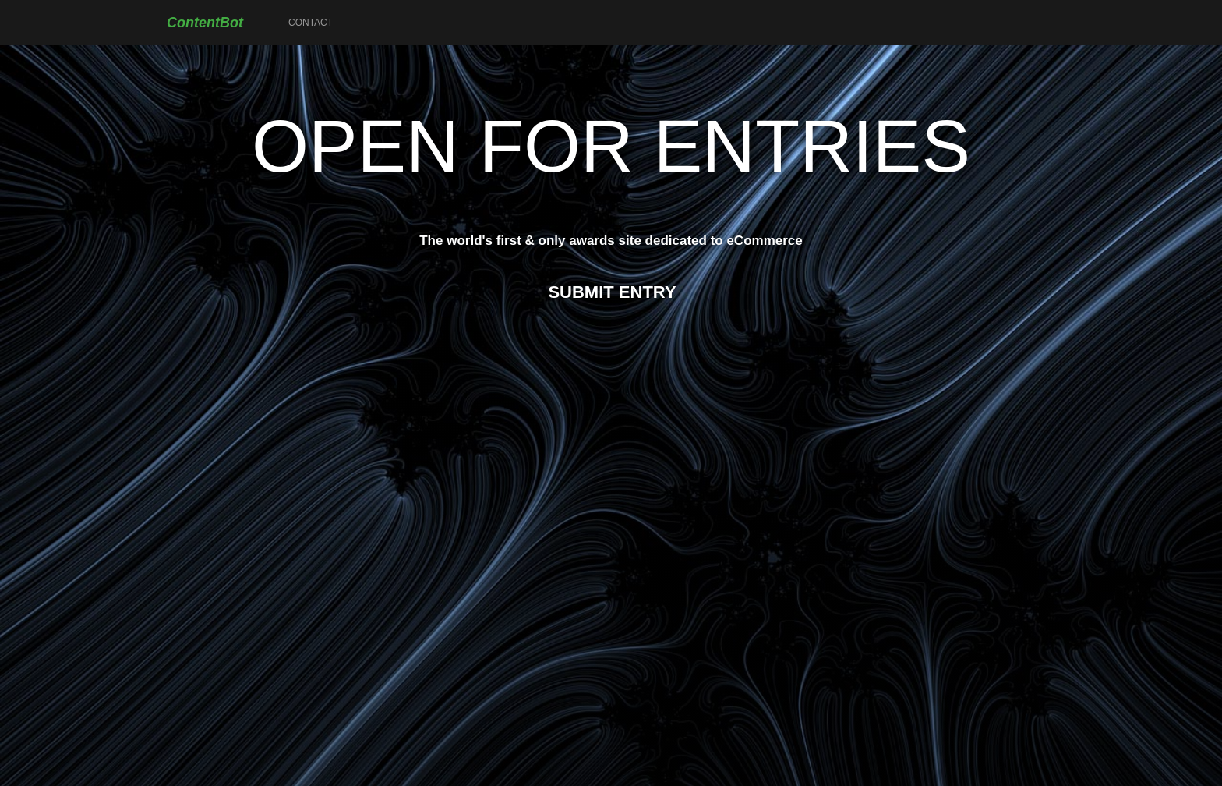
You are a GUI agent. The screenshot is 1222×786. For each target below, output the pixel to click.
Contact (310, 22)
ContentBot (205, 22)
